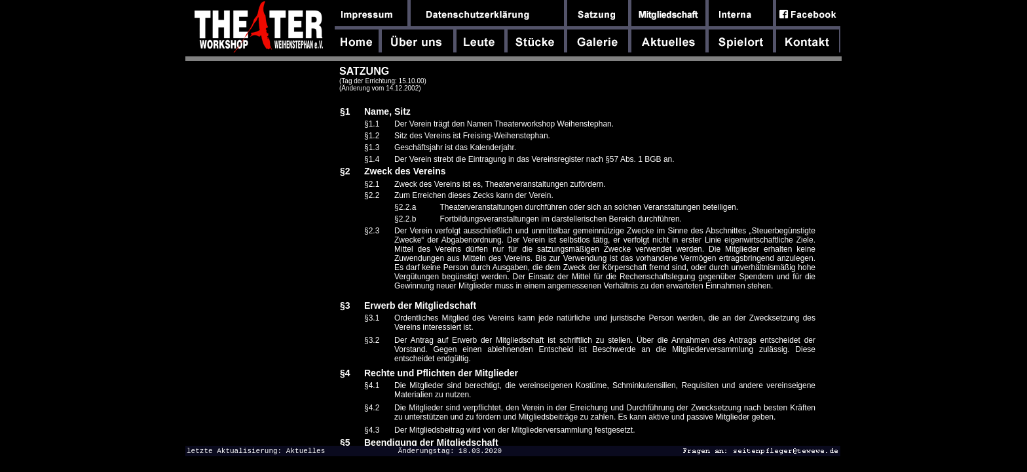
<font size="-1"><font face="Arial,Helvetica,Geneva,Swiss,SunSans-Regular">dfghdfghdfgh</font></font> (581, 256)
